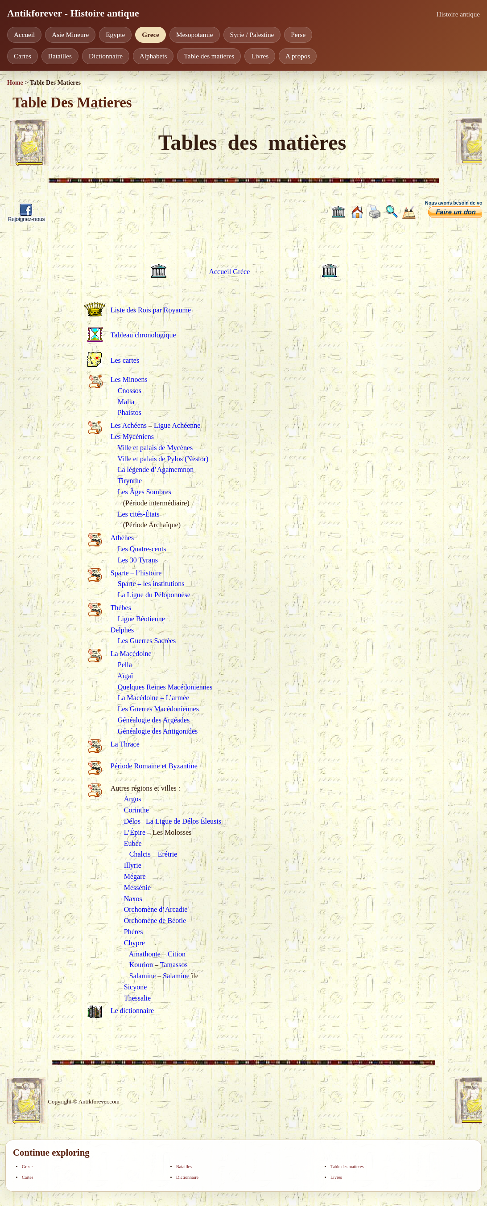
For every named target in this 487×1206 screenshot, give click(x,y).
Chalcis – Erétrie (153, 854)
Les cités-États (139, 514)
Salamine (142, 976)
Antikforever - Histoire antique (73, 13)
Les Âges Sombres (144, 492)
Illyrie (132, 865)
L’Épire (134, 832)
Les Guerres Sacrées (147, 640)
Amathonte (145, 954)
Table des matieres (209, 56)
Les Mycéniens (132, 436)
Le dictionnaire (132, 1010)
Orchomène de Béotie (155, 920)
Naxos (133, 898)
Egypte (115, 34)
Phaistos (129, 412)
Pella (125, 665)
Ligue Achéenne (177, 425)
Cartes (22, 56)
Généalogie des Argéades (154, 720)
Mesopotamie (194, 34)
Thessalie (137, 998)
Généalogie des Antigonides (158, 731)
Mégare (135, 876)
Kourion (141, 964)
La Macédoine (131, 653)
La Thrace (125, 744)
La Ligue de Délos (172, 821)
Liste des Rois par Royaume (151, 310)
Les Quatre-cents (142, 549)
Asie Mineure (70, 34)
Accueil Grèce (229, 271)
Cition (177, 954)
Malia (126, 402)
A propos (297, 56)
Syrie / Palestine (252, 34)
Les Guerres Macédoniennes (158, 709)
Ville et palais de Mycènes (155, 447)
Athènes (122, 537)
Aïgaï (125, 676)
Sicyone (135, 987)
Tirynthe (129, 480)
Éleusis (211, 821)
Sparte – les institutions (151, 583)
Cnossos (129, 390)
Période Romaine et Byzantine (154, 766)
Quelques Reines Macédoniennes (165, 687)
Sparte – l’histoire (136, 573)
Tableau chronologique (143, 335)
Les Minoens (129, 379)
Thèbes (121, 607)
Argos (132, 799)
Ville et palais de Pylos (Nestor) (162, 459)
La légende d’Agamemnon (156, 469)
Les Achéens (129, 425)
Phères (133, 931)
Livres (259, 56)
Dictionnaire (106, 56)
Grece (150, 34)
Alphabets (153, 56)
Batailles (60, 56)
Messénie (137, 887)
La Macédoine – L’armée (154, 697)
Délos (132, 821)
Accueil (24, 34)
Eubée (133, 843)
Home (15, 82)
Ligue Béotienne (141, 619)
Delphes (122, 630)
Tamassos (174, 964)
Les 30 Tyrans (138, 560)
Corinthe (136, 810)
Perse (298, 34)
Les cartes (125, 360)
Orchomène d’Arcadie (156, 909)
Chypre (134, 943)
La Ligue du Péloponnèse (154, 595)
